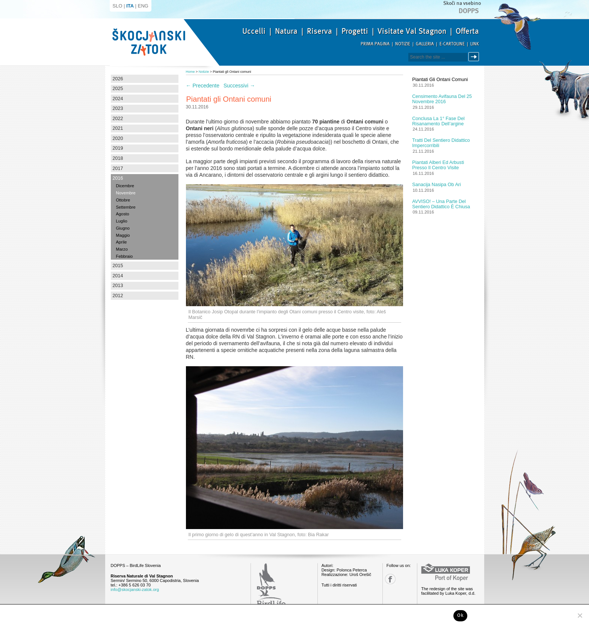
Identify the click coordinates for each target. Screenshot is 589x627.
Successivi (239, 86)
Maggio (123, 235)
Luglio (121, 221)
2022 (118, 118)
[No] (579, 615)
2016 (118, 178)
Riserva (319, 31)
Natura (286, 31)
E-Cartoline (452, 44)
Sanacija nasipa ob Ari (436, 184)
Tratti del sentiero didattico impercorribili (441, 143)
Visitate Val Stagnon (412, 31)
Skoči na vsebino (462, 3)
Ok (460, 615)
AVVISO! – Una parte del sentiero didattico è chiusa (441, 204)
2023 (118, 108)
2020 (118, 138)
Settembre (126, 207)
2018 (118, 158)
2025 (118, 88)
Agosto (122, 214)
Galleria (425, 44)
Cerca (475, 57)
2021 (118, 128)
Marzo (122, 249)
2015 (118, 265)
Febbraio (124, 256)
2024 (118, 98)
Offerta (467, 31)
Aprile (121, 242)
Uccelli (254, 31)
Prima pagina (375, 44)
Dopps (469, 10)
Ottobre (123, 200)
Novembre (126, 193)
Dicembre (125, 185)
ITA (130, 6)
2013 (118, 285)
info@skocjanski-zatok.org (135, 589)
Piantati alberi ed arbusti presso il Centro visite (438, 165)
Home (190, 72)
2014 (118, 275)
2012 (118, 295)
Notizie (402, 44)
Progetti (354, 31)
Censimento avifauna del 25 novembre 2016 (442, 99)
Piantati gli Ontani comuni (440, 79)
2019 (118, 148)
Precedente (203, 86)
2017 (118, 168)
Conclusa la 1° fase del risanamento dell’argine (438, 121)
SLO (117, 6)
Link (474, 44)
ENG (143, 6)
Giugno (123, 228)
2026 (118, 78)
